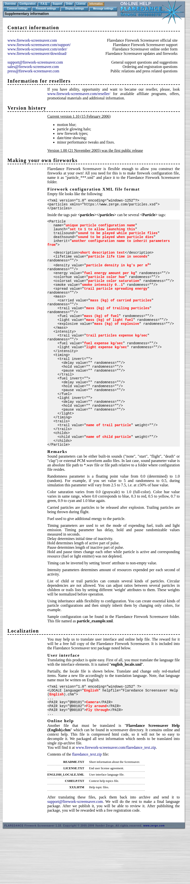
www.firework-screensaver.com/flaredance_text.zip (116, 798)
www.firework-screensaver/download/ (37, 53)
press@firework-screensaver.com (33, 71)
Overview (10, 3)
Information (96, 3)
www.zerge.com (154, 875)
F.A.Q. (44, 3)
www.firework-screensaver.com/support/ (39, 45)
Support (57, 3)
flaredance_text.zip (87, 804)
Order (69, 3)
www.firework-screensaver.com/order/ (37, 49)
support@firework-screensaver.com (35, 62)
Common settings (17, 8)
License (81, 3)
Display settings (74, 8)
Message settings (103, 8)
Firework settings (46, 8)
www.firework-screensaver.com (32, 40)
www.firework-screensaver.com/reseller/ (78, 94)
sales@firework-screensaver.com (33, 67)
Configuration (27, 3)
